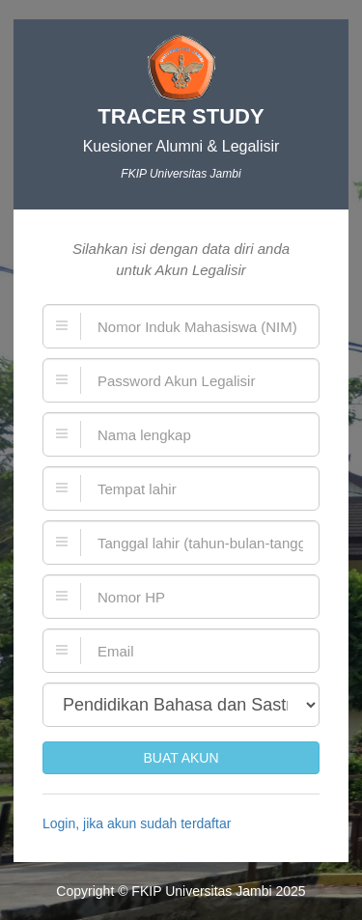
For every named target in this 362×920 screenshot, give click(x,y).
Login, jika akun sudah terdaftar (136, 823)
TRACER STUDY (180, 116)
